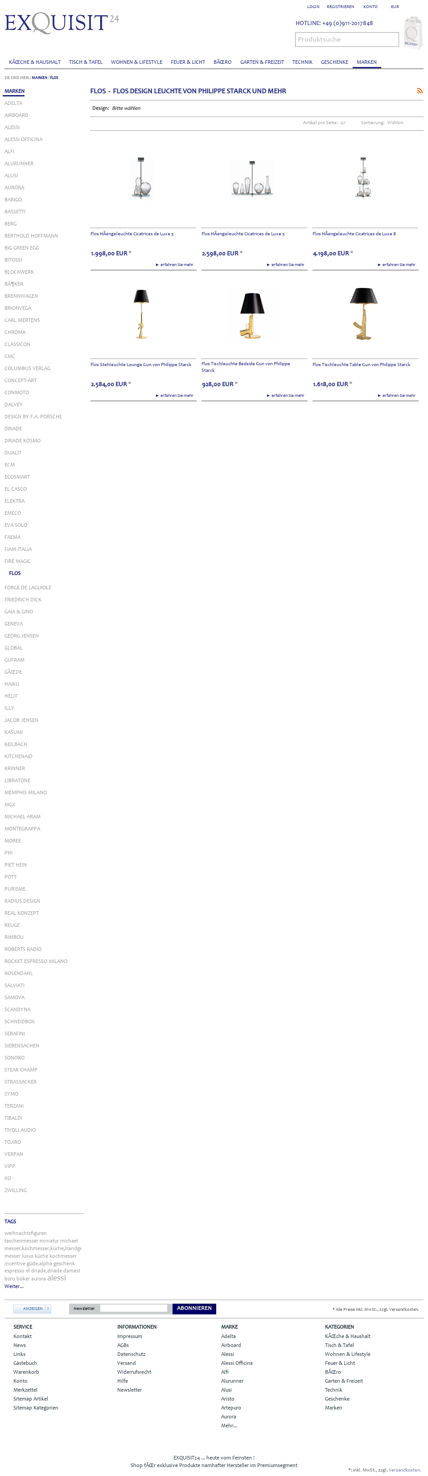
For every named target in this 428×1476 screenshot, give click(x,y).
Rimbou (14, 937)
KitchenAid (18, 756)
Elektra (14, 501)
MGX (9, 805)
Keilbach (15, 744)
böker (23, 1279)
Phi (8, 853)
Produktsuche (319, 39)
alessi (56, 1279)
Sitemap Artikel (30, 1399)
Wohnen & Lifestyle (136, 62)
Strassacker (20, 1082)
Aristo (228, 1399)
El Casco (15, 489)
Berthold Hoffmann (31, 236)
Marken (367, 62)
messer (12, 1256)
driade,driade (46, 1271)
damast (71, 1271)
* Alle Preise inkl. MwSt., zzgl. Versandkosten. (376, 1310)
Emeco (12, 513)
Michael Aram (22, 817)
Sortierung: (373, 123)
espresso (14, 1271)
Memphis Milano (25, 793)
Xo (7, 1178)
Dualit (12, 453)
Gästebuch (25, 1363)
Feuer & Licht (188, 62)
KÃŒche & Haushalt (35, 62)
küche (41, 1256)
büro (9, 1279)
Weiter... (14, 1286)
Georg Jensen (21, 636)
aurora (38, 1279)
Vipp (9, 1166)
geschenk (64, 1264)
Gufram (14, 660)
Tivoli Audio (20, 1130)
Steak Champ (20, 1070)
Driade (13, 429)
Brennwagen (21, 296)
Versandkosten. (405, 1470)
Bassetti (14, 212)
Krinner (14, 768)
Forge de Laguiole (27, 588)
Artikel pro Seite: (320, 123)
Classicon (17, 344)
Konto (20, 1381)
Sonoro (14, 1058)
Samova (14, 998)
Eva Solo (15, 525)
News (19, 1345)
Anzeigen (33, 1309)
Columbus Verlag (27, 368)
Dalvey (13, 405)
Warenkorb (26, 1372)
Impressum (129, 1336)
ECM (9, 465)
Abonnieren (194, 1309)
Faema (12, 537)
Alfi (9, 151)
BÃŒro (222, 62)
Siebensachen (21, 1046)
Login (313, 7)
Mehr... (229, 1426)
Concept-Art (20, 381)
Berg (10, 224)
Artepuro (231, 1408)
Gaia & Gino (18, 612)
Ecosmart (17, 477)
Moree (12, 841)
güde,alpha (39, 1264)
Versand (126, 1363)
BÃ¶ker (13, 284)
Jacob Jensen (21, 720)
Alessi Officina (23, 139)
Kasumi (13, 732)
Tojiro (12, 1142)
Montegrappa (22, 829)
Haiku (11, 684)
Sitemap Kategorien (35, 1408)
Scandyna (17, 1010)
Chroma (14, 332)
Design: (101, 108)
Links (19, 1354)
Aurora (14, 188)
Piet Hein (15, 865)
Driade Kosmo (22, 441)
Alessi (12, 127)
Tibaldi (13, 1118)
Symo (11, 1094)
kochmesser (63, 1256)
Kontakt (22, 1336)
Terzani (14, 1106)
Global (13, 648)
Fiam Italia (18, 549)
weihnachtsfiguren (25, 1233)
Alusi (11, 176)
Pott (10, 877)
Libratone (17, 781)
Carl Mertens (22, 320)
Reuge (12, 925)
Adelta (13, 103)
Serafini (14, 1034)
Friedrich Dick (22, 600)
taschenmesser (21, 1241)
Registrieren (340, 7)
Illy (9, 708)
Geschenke (334, 62)
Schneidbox (19, 1022)
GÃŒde (13, 672)
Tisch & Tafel (86, 62)
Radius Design (22, 901)
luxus (27, 1256)
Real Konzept (21, 913)
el (28, 1271)
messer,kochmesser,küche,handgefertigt (50, 1248)
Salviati (14, 985)
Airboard (16, 115)
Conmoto (16, 393)
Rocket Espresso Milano (35, 961)
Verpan (13, 1154)
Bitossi (13, 260)
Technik (302, 62)
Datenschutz (131, 1354)
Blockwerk (19, 272)
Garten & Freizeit (262, 62)
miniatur (49, 1241)
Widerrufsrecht (134, 1372)
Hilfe (122, 1381)
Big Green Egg (21, 248)
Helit (10, 696)
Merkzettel (25, 1390)
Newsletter (84, 1309)
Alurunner (18, 164)
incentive (14, 1264)
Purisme (14, 889)
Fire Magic (17, 561)
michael (69, 1241)
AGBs (123, 1345)
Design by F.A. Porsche (33, 417)
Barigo (13, 200)
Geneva (13, 624)
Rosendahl (18, 973)
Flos (54, 78)
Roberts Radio (22, 949)
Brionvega (17, 308)
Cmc (9, 356)
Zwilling (15, 1190)
